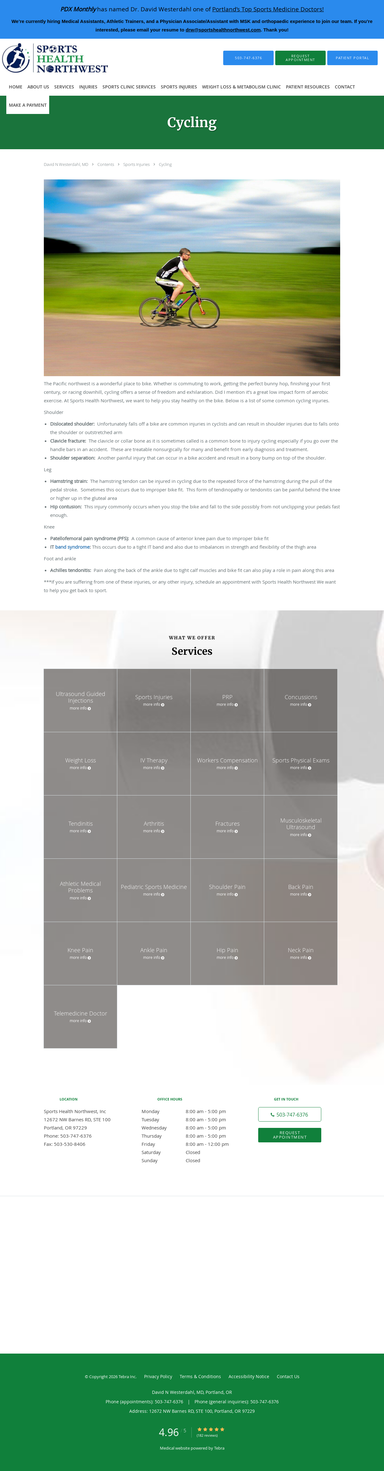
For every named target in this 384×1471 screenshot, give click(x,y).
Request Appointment (290, 1135)
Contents (106, 164)
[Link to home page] (63, 58)
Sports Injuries (137, 164)
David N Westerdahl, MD (66, 164)
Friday (190, 1144)
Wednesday (190, 1127)
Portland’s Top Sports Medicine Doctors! (268, 9)
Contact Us (288, 1376)
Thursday (190, 1136)
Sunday (190, 1160)
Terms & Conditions (200, 1376)
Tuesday (190, 1119)
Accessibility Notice (249, 1376)
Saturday (190, 1152)
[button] (300, 58)
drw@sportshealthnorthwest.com (223, 29)
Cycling (165, 164)
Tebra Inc (127, 1376)
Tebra (219, 1448)
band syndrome (72, 547)
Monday (190, 1111)
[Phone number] (289, 1114)
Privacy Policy (158, 1376)
